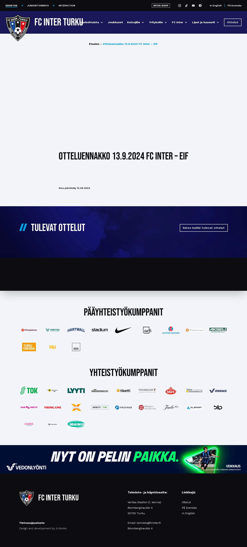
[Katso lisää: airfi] (147, 330)
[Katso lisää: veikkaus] (218, 391)
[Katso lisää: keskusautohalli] (100, 390)
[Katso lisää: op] (194, 330)
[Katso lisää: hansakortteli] (76, 347)
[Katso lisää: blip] (218, 407)
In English (216, 5)
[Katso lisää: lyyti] (76, 390)
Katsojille (133, 22)
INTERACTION (67, 5)
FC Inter (177, 22)
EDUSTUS (11, 5)
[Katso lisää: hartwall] (76, 330)
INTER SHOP (160, 5)
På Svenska (235, 5)
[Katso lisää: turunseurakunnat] (147, 407)
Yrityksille (156, 22)
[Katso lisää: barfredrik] (29, 424)
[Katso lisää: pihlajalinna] (29, 330)
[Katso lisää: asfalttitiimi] (100, 407)
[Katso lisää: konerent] (29, 408)
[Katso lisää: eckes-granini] (171, 390)
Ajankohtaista (89, 22)
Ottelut (186, 502)
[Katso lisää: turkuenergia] (29, 347)
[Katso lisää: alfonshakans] (171, 330)
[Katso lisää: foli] (52, 347)
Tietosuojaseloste (32, 522)
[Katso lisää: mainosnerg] (52, 424)
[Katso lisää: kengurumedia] (52, 390)
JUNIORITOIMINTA (38, 5)
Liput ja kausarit (203, 22)
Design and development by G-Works (43, 528)
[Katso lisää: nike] (123, 330)
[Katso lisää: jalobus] (171, 407)
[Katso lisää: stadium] (100, 330)
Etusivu (94, 44)
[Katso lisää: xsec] (76, 407)
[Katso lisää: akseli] (218, 330)
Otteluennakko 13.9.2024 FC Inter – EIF (129, 44)
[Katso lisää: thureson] (147, 390)
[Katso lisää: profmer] (123, 407)
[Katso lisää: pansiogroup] (194, 390)
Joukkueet (115, 22)
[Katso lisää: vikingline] (52, 407)
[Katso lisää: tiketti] (123, 390)
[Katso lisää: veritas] (52, 330)
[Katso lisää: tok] (29, 391)
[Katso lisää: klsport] (194, 407)
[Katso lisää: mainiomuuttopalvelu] (76, 424)
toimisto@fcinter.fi (149, 522)
